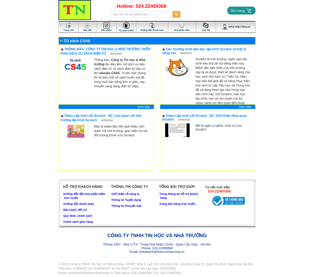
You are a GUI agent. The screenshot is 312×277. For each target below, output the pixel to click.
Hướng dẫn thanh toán (78, 203)
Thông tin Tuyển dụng (126, 199)
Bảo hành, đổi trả (75, 209)
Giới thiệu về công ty (125, 193)
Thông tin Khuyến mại (126, 205)
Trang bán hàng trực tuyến (177, 203)
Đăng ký (246, 27)
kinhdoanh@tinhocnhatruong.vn (161, 251)
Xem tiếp (145, 107)
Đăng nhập (231, 27)
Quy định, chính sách (77, 215)
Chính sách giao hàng (78, 221)
